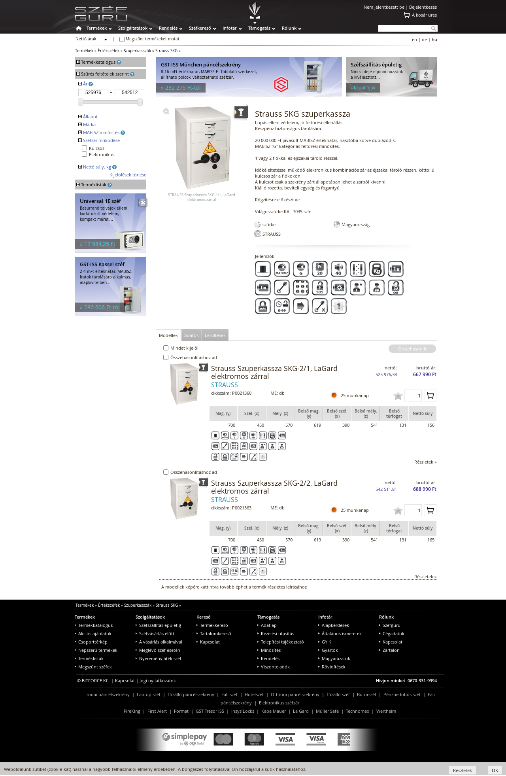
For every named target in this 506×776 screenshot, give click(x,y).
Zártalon (389, 650)
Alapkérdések (333, 625)
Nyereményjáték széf (158, 658)
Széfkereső (200, 28)
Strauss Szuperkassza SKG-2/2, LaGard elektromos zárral (274, 487)
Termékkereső (212, 625)
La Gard (301, 711)
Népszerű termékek (96, 650)
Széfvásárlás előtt (155, 633)
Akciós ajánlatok (93, 633)
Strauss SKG (166, 50)
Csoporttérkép (91, 642)
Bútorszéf (366, 694)
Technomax (357, 711)
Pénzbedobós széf (402, 694)
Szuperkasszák (137, 50)
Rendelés (168, 28)
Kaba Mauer (273, 711)
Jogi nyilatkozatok (158, 680)
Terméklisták (89, 658)
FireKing (132, 711)
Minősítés (269, 650)
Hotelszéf (254, 694)
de (424, 39)
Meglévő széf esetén (158, 650)
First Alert (157, 711)
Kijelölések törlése (128, 175)
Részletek (462, 770)
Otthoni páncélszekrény (295, 694)
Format (181, 711)
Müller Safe (327, 711)
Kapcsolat (208, 642)
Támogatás (259, 28)
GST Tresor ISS (210, 711)
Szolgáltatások (132, 28)
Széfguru (389, 625)
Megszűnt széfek (93, 667)
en (414, 39)
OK (495, 770)
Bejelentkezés (423, 7)
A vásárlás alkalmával (159, 642)
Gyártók (328, 650)
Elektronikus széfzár (279, 703)
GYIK (324, 642)
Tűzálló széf (338, 694)
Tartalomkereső (213, 633)
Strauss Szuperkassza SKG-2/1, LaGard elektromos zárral (274, 372)
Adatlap (267, 625)
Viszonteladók (273, 667)
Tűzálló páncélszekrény (191, 694)
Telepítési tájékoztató (280, 642)
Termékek (97, 28)
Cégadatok (391, 633)
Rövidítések (332, 667)
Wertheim (386, 711)
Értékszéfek (108, 50)
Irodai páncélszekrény (107, 694)
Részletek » (425, 462)
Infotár (230, 28)
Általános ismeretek (340, 633)
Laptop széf (148, 694)
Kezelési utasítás (275, 633)
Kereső (203, 617)
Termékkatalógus (94, 625)
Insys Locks (242, 711)
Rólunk (289, 28)
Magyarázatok (334, 658)
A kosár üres (424, 15)
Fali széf (229, 694)
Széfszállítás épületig (158, 625)
